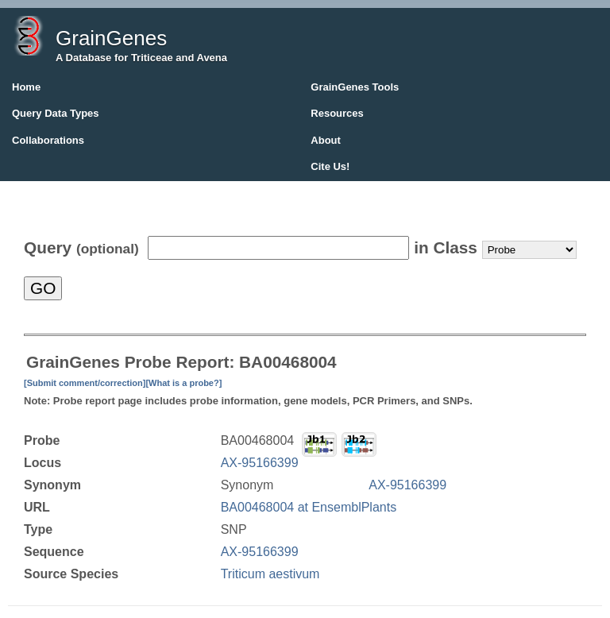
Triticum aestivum (270, 574)
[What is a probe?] (183, 383)
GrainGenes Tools (355, 87)
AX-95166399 (260, 462)
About (326, 140)
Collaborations (48, 140)
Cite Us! (330, 166)
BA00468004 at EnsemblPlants (308, 507)
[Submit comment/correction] (84, 383)
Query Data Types (55, 113)
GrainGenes (111, 38)
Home (26, 87)
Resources (337, 113)
